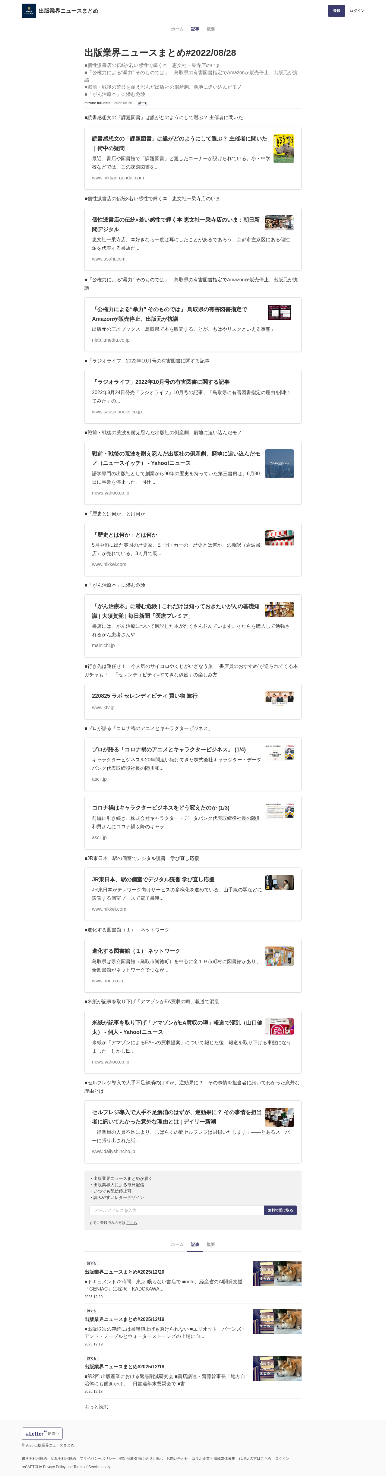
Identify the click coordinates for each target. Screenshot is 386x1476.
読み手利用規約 (63, 1458)
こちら (131, 1223)
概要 (211, 29)
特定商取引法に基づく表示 (141, 1458)
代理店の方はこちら (255, 1458)
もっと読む (96, 1406)
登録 (336, 11)
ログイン (357, 11)
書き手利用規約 (34, 1458)
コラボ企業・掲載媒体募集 (213, 1458)
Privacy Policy (54, 1467)
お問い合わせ (177, 1458)
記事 (195, 29)
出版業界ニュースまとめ (68, 11)
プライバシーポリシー (98, 1458)
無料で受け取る (280, 1210)
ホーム (177, 29)
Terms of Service (87, 1467)
